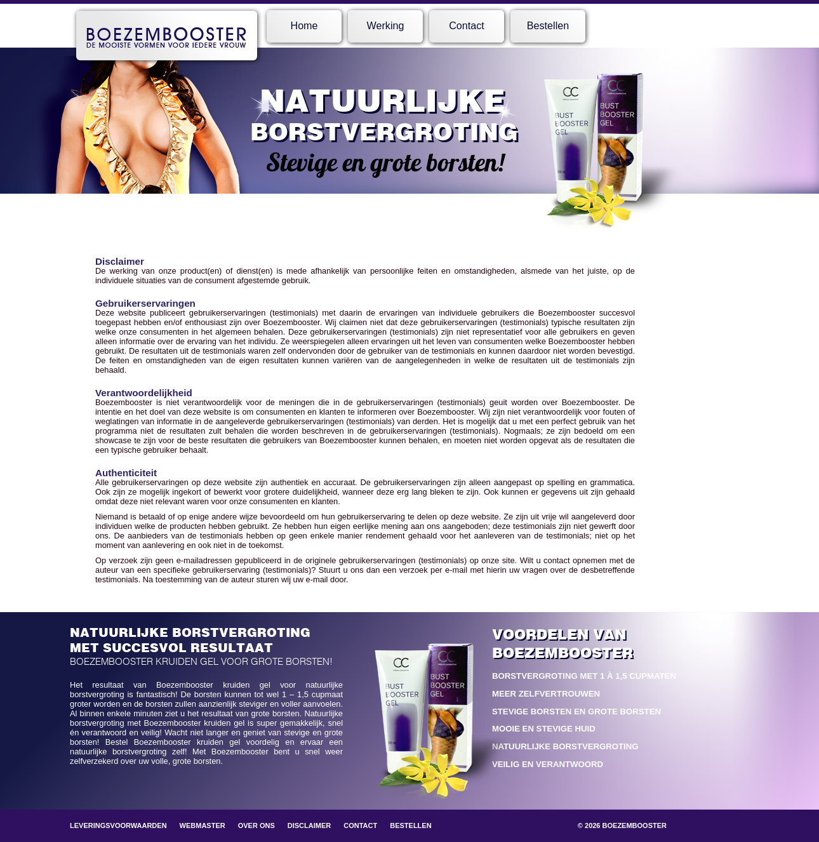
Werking (385, 25)
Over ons (256, 825)
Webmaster (202, 825)
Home (303, 25)
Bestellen (548, 25)
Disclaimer (309, 825)
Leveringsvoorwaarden (118, 825)
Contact (466, 25)
